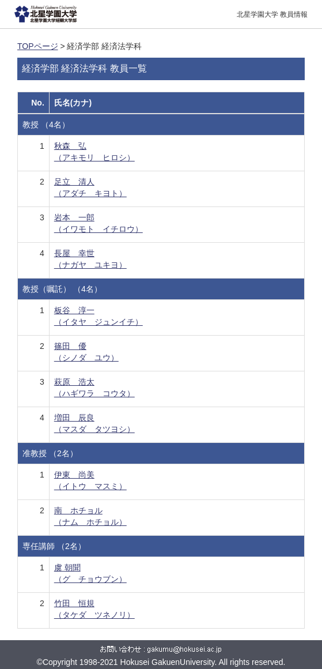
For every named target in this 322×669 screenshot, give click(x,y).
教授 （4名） (46, 124)
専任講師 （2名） (54, 546)
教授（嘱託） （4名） (62, 289)
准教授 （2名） (50, 453)
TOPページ (37, 46)
